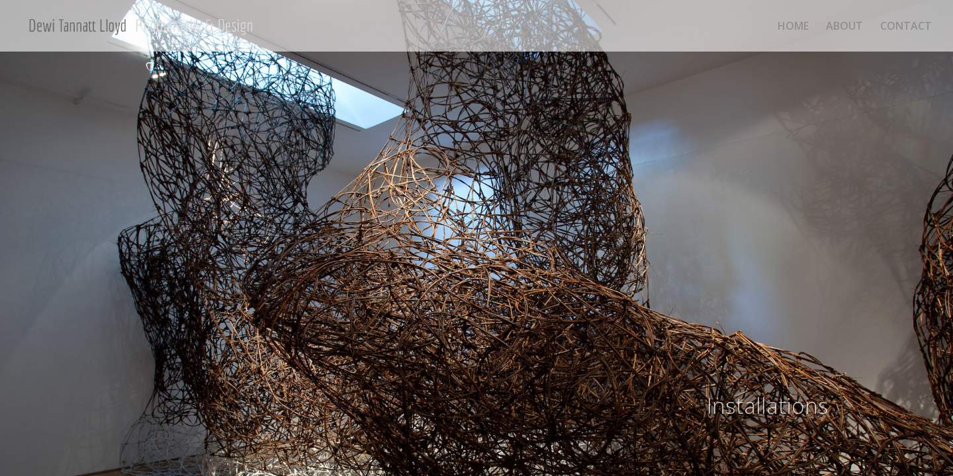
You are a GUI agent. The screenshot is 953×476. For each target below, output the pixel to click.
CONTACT (906, 27)
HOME (793, 27)
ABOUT (844, 27)
